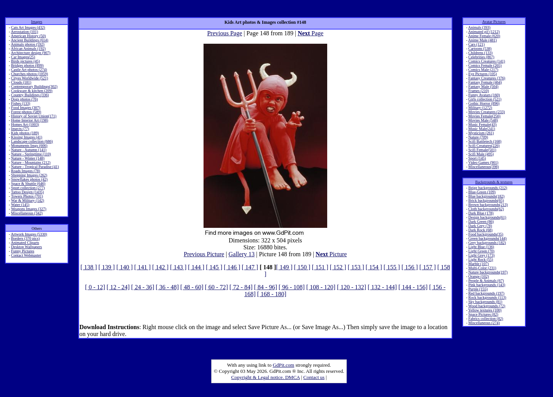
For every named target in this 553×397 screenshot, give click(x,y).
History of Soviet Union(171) (33, 116)
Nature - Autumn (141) (28, 150)
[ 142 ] (160, 267)
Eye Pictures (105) (482, 74)
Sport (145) (477, 158)
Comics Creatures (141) (486, 61)
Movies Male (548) (483, 120)
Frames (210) (478, 91)
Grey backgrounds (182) (487, 243)
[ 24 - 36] (142, 287)
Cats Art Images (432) (28, 27)
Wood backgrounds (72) (486, 306)
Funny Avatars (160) (484, 95)
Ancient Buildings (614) (29, 40)
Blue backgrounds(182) (486, 196)
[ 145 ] (214, 267)
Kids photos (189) (25, 133)
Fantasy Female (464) (485, 82)
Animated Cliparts (25, 243)
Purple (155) (477, 289)
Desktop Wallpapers (26, 247)
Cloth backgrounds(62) (486, 209)
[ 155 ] (392, 267)
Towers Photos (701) (27, 196)
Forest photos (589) (26, 112)
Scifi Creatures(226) (483, 145)
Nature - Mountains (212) (30, 162)
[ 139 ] (106, 267)
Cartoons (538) (479, 48)
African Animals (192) (28, 48)
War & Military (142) (27, 200)
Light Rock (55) (480, 259)
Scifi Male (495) (480, 154)
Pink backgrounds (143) (486, 285)
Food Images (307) (25, 107)
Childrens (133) (480, 53)
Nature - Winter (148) (28, 158)
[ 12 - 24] (118, 287)
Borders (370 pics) (25, 238)
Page (310, 33)
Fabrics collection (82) (485, 318)
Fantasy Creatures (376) (486, 78)
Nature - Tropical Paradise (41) (35, 167)
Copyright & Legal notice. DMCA (265, 377)
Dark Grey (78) (480, 226)
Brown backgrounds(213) (487, 205)
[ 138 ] (89, 267)
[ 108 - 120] (320, 287)
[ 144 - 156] (412, 287)
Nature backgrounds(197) (487, 272)
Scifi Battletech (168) (484, 141)
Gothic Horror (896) (483, 103)
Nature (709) (478, 137)
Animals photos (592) (27, 44)
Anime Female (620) (484, 36)
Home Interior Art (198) (29, 120)
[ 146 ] (232, 267)
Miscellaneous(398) (483, 167)
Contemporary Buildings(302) (34, 86)
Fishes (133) (20, 103)
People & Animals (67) (486, 280)
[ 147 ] (250, 267)
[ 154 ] (374, 267)
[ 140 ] (124, 267)
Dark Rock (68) (480, 230)
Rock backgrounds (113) (487, 297)
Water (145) (20, 205)
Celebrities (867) (481, 57)
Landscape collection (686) (32, 141)
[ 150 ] (302, 267)
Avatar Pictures (494, 22)
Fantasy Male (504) (483, 86)
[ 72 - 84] (240, 287)
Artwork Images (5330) (29, 234)
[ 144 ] (196, 267)
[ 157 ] (427, 267)
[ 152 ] (338, 267)
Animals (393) (479, 27)
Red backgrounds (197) (486, 293)
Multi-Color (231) (482, 268)
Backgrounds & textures (494, 182)
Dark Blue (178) (480, 213)
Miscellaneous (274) (484, 323)
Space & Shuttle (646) (28, 183)
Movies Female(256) (484, 116)
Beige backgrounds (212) (487, 188)
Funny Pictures (22, 251)
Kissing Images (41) (26, 137)
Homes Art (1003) (25, 124)
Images (36, 22)
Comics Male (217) (483, 70)
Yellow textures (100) (485, 310)
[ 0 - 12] (95, 287)
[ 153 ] (356, 267)
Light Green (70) (481, 251)
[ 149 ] (284, 267)
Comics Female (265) (485, 65)
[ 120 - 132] (351, 287)
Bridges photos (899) (27, 65)
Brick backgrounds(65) (485, 200)
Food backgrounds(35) (485, 234)
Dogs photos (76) (24, 99)
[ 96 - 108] (291, 287)
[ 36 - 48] (167, 287)
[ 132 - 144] (382, 287)
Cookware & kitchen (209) (31, 91)
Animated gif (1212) (484, 32)
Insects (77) (20, 129)
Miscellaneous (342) (27, 213)
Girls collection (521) (484, 99)
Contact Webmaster (26, 255)
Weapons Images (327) (28, 209)
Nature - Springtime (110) (31, 154)
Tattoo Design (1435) (27, 192)
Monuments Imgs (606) (29, 145)
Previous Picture (204, 254)
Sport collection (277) (28, 188)
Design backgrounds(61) (487, 217)
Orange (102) (478, 276)
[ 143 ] (178, 267)
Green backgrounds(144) (487, 238)
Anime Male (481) (482, 40)
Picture (331, 254)
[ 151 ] (320, 267)
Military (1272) (480, 107)
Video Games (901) (483, 162)
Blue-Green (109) (481, 192)
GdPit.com (283, 365)
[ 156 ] (409, 267)
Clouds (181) (21, 82)
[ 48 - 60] (192, 287)
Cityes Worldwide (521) (29, 78)
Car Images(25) (23, 57)
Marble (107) (478, 264)
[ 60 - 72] (216, 287)
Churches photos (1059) (29, 74)
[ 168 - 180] (271, 294)
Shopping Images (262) (29, 175)
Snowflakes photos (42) (29, 179)
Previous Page (224, 33)
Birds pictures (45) (25, 61)
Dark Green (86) (480, 221)
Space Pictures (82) (483, 314)
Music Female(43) (482, 124)
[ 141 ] (142, 267)
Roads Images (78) (25, 171)
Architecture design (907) (30, 53)
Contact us (314, 377)
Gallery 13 (241, 254)
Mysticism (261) (480, 133)
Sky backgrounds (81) (485, 302)
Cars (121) (476, 44)
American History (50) (28, 36)
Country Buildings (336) (30, 95)
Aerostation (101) (24, 32)
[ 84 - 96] (265, 287)
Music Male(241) (481, 129)
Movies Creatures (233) (486, 112)
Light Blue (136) (481, 247)
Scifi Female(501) (482, 150)
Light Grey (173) (481, 255)
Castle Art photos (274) (29, 70)
